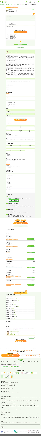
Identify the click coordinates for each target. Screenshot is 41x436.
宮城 (11, 382)
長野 (14, 384)
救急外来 (10, 400)
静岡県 (11, 4)
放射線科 (37, 417)
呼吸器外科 (33, 416)
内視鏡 (35, 400)
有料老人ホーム (8, 405)
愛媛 (6, 391)
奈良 (10, 388)
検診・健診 (24, 400)
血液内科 (21, 416)
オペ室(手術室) (6, 400)
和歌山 (12, 388)
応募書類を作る (30, 361)
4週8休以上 (6, 422)
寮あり (24, 422)
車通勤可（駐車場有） (19, 422)
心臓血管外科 (37, 416)
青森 (7, 382)
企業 (38, 405)
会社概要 (2, 426)
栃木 (12, 385)
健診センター (31, 405)
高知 (8, 391)
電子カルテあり (37, 422)
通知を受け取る (20, 44)
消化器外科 (2, 417)
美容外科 (2, 416)
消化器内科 (14, 416)
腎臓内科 (24, 416)
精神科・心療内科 (32, 417)
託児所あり (26, 422)
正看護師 (2, 396)
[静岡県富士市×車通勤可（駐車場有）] (20, 301)
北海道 (6, 382)
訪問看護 (17, 400)
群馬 (14, 385)
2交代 (1, 412)
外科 (30, 416)
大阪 (3, 388)
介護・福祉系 (21, 400)
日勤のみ (6, 412)
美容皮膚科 (5, 416)
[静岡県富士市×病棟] (20, 309)
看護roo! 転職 (7, 4)
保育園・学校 (29, 400)
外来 (3, 400)
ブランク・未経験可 (31, 422)
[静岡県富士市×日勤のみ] (20, 318)
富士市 (14, 4)
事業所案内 (2, 427)
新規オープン (2, 422)
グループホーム (20, 405)
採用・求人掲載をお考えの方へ (15, 366)
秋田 (13, 382)
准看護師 (5, 396)
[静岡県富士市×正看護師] (20, 310)
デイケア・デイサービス (14, 405)
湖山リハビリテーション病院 (20, 4)
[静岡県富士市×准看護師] (20, 312)
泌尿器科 (28, 417)
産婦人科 (17, 417)
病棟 (1, 400)
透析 (14, 400)
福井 (11, 384)
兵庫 (6, 388)
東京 (3, 385)
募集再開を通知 (31, 337)
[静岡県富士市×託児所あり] (20, 305)
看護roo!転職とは (3, 361)
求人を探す (22, 361)
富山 (7, 384)
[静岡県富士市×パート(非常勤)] (20, 316)
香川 (5, 391)
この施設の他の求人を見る (20, 47)
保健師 (7, 396)
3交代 (3, 412)
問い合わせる (10, 198)
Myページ (8, 361)
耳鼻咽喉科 (22, 417)
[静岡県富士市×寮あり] (20, 303)
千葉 (9, 385)
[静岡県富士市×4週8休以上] (20, 297)
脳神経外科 (5, 417)
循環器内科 (17, 416)
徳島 (3, 391)
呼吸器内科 (10, 416)
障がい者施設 (27, 405)
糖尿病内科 (27, 416)
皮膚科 (26, 417)
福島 (17, 382)
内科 (7, 416)
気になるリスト (36, 361)
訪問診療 (32, 400)
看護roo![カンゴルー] (2, 4)
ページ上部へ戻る (20, 226)
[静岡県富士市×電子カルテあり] (20, 299)
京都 (5, 388)
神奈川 (5, 385)
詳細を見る (30, 246)
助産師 (10, 396)
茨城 (11, 385)
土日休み (10, 422)
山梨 (12, 384)
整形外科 (9, 417)
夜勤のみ (9, 412)
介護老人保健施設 (3, 405)
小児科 (15, 417)
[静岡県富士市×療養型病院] (20, 314)
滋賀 (8, 388)
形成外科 (12, 417)
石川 (9, 384)
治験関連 (38, 400)
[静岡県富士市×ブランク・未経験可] (20, 307)
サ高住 (24, 405)
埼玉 (7, 385)
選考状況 (15, 361)
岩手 (9, 382)
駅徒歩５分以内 (14, 422)
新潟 (5, 384)
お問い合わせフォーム (5, 366)
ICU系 (13, 400)
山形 (15, 382)
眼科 (20, 417)
